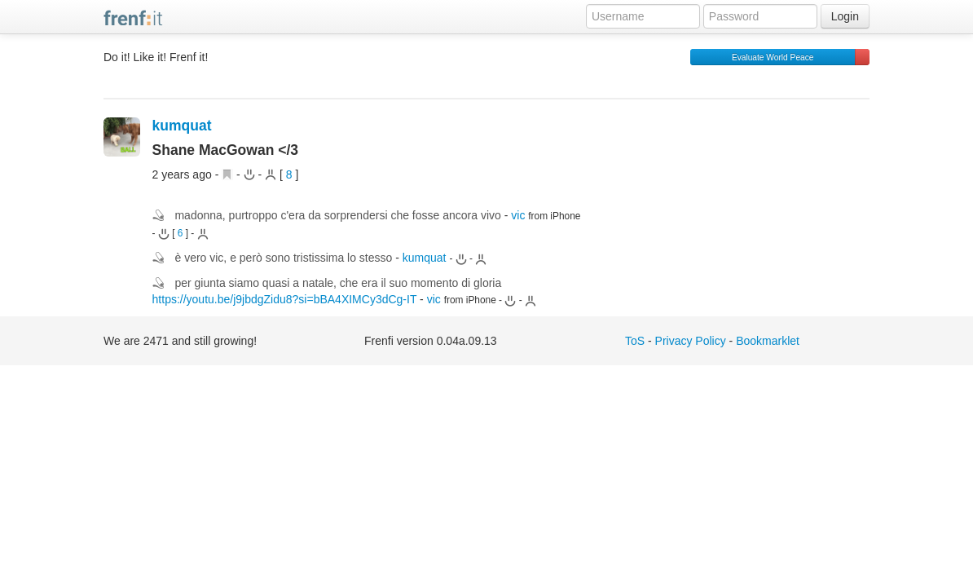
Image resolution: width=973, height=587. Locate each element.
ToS (635, 340)
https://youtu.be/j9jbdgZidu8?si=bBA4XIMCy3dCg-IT (284, 299)
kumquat (182, 125)
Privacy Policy (690, 340)
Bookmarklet (767, 340)
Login (845, 16)
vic (518, 215)
